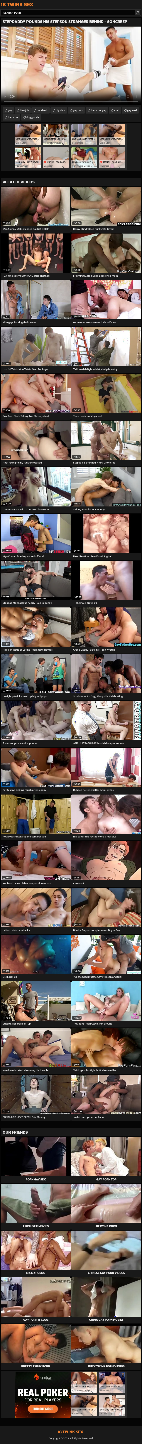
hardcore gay (98, 110)
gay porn (78, 110)
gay (10, 110)
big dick (60, 110)
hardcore (13, 117)
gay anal (132, 110)
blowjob (24, 110)
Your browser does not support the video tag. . (71, 66)
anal (116, 110)
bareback (42, 110)
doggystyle (32, 117)
